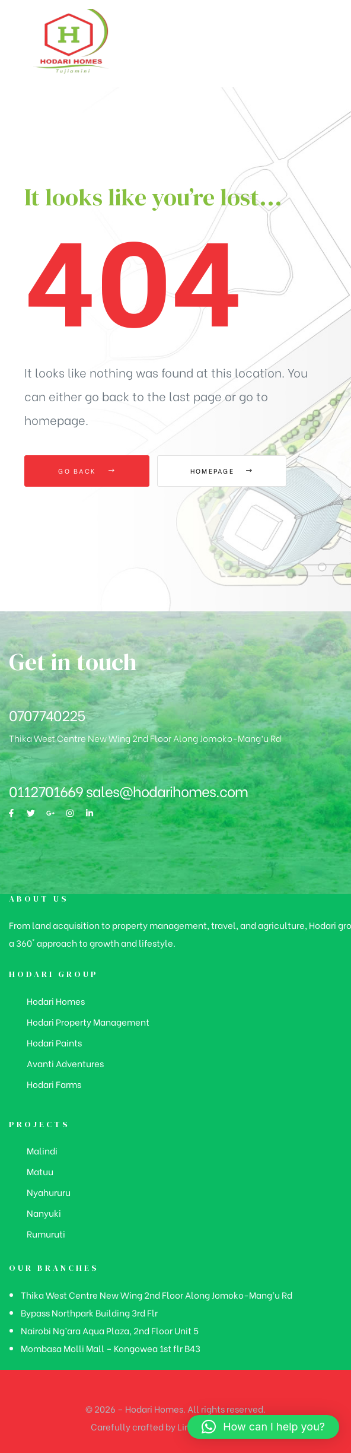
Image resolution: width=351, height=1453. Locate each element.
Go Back (87, 470)
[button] (263, 1427)
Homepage (222, 470)
